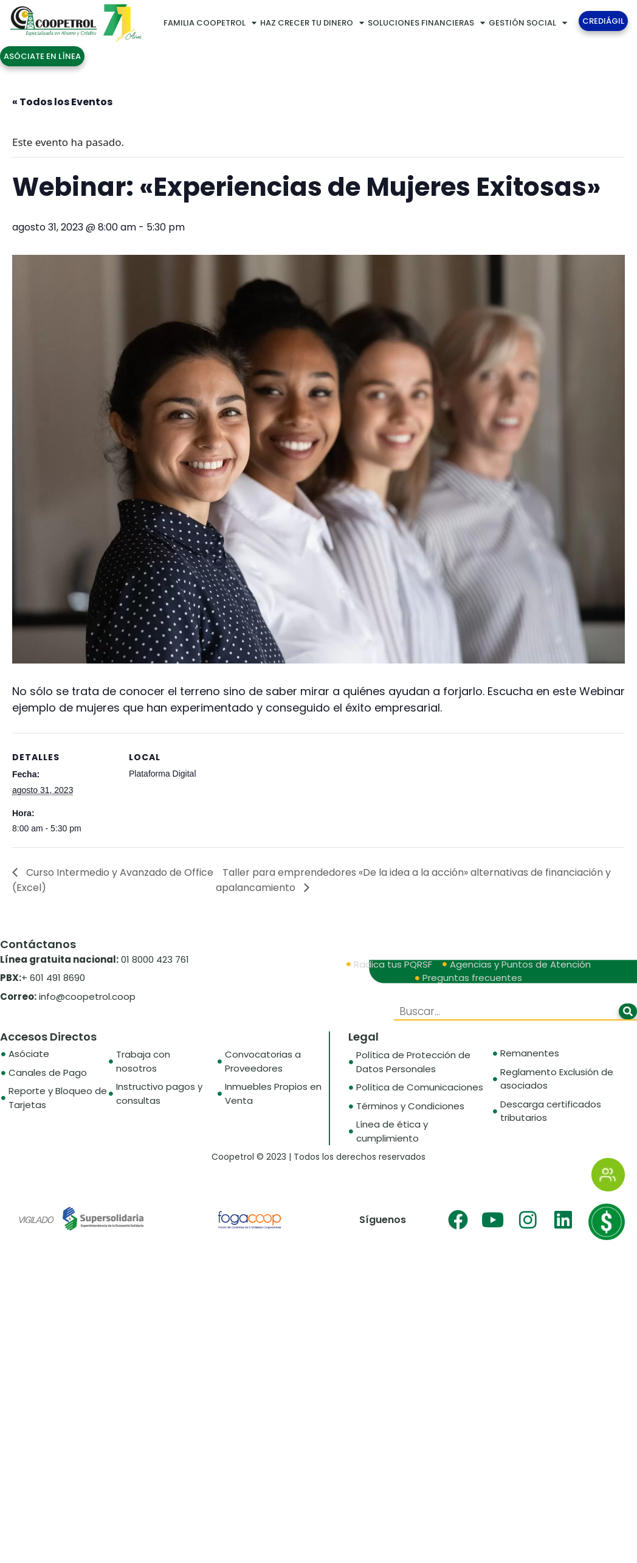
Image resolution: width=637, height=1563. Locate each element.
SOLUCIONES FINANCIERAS (426, 23)
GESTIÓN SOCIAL (528, 23)
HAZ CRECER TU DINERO (312, 23)
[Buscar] (628, 1011)
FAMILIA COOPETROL (210, 23)
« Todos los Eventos (62, 102)
